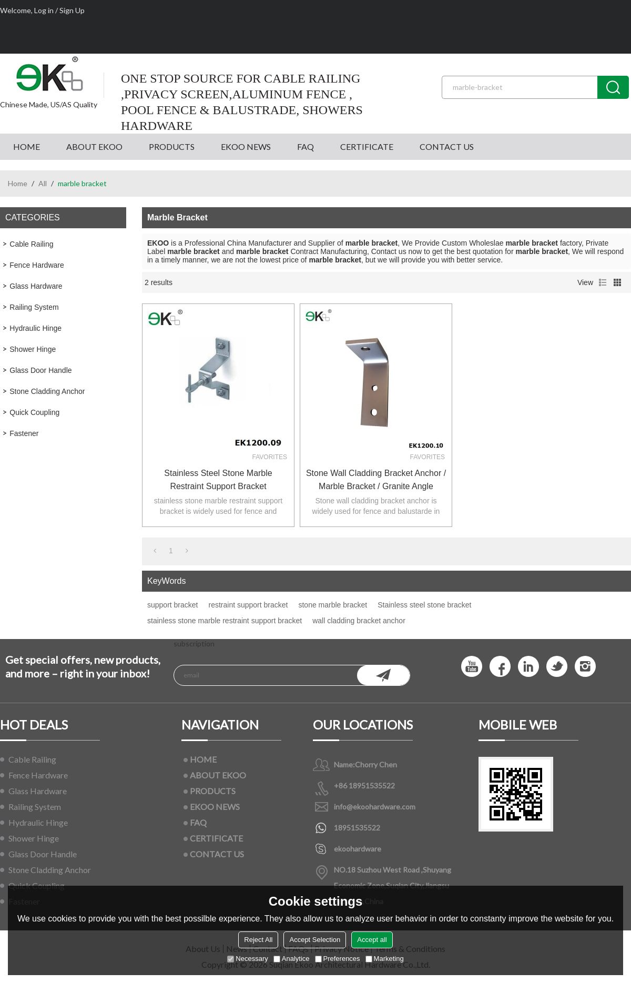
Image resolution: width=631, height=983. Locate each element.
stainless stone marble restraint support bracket (224, 620)
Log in (44, 10)
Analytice (291, 958)
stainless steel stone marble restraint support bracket (218, 480)
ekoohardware (357, 848)
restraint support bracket (248, 605)
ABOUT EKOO (94, 146)
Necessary (247, 958)
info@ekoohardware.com (374, 806)
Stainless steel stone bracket (424, 605)
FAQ (305, 146)
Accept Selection (314, 940)
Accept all (371, 940)
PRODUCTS (172, 146)
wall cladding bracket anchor (358, 620)
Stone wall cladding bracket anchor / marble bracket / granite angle (376, 480)
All (42, 183)
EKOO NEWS (246, 146)
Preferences (337, 958)
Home (17, 183)
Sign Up (72, 10)
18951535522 (357, 827)
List (602, 282)
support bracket (172, 605)
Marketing (384, 958)
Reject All (258, 940)
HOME (26, 146)
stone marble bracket (332, 605)
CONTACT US (447, 146)
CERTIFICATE (366, 146)
